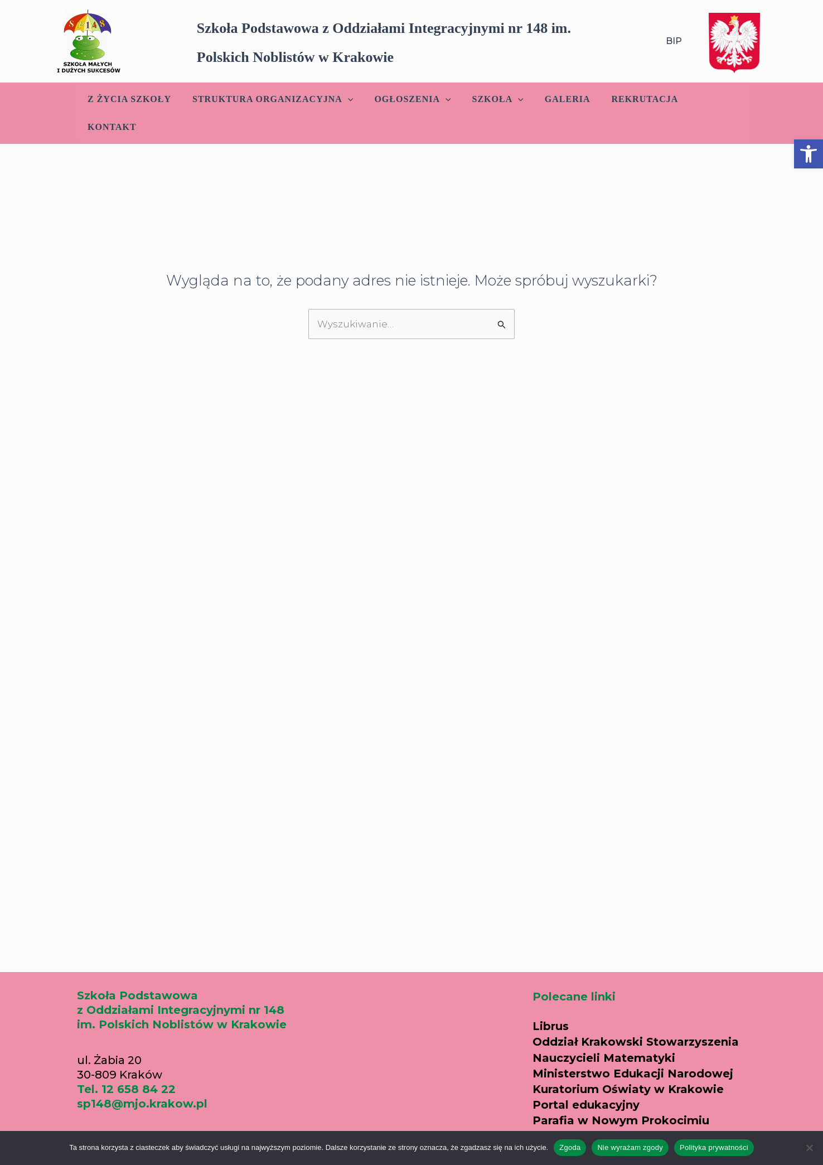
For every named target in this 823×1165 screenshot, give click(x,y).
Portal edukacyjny (586, 1104)
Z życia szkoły (133, 99)
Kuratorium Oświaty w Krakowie (628, 1089)
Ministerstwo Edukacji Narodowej (632, 1073)
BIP (674, 41)
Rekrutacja (631, 99)
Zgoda (569, 1147)
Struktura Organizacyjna (272, 99)
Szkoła (491, 99)
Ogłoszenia (409, 99)
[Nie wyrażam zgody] (809, 1147)
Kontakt (707, 99)
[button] (808, 153)
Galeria (557, 99)
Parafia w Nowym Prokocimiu (620, 1120)
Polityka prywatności (714, 1147)
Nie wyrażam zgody (630, 1147)
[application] (348, 99)
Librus (550, 1026)
